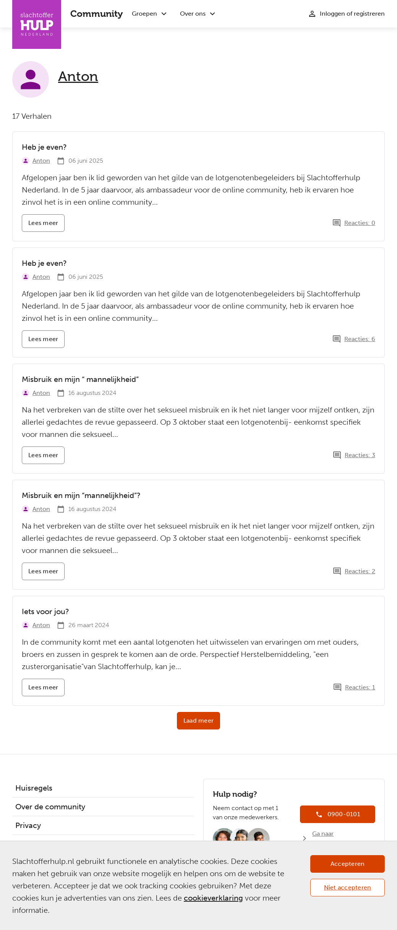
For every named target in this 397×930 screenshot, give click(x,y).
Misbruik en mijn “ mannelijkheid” (80, 379)
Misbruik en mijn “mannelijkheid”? (81, 495)
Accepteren (348, 863)
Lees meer (46, 225)
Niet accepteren (347, 887)
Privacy (28, 825)
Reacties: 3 (360, 455)
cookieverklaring (213, 898)
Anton (78, 76)
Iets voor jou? (45, 611)
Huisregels (33, 788)
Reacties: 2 (360, 571)
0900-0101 (343, 814)
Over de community (50, 806)
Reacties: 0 (359, 222)
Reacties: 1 (360, 687)
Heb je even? (44, 147)
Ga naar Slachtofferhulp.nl (337, 838)
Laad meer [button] (198, 720)
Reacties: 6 (359, 339)
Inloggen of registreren (352, 13)
